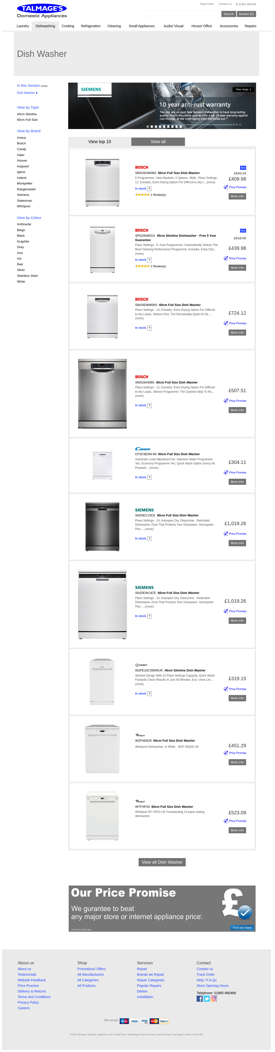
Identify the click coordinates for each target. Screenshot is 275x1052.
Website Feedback (32, 980)
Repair (142, 969)
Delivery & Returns (32, 991)
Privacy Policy (28, 1002)
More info (237, 196)
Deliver (142, 991)
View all (158, 141)
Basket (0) (246, 14)
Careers (24, 1008)
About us (24, 969)
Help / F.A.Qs (207, 980)
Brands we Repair (150, 974)
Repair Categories (151, 980)
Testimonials (27, 974)
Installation (145, 997)
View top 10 (99, 141)
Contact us (225, 3)
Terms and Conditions (34, 997)
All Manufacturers (90, 974)
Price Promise (28, 986)
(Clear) (44, 86)
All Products (86, 986)
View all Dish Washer (162, 862)
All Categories (88, 980)
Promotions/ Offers (91, 969)
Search (229, 14)
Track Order (207, 3)
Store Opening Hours (213, 986)
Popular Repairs (149, 986)
